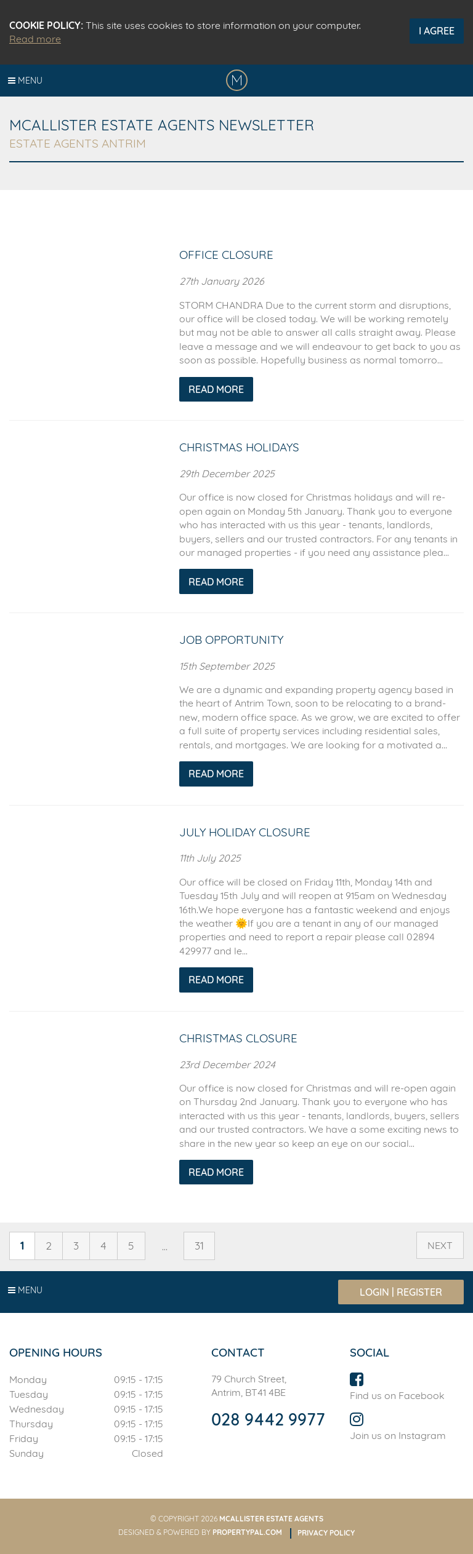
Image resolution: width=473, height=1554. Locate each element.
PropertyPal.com (247, 1532)
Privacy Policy (326, 1532)
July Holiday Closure (244, 832)
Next (440, 1245)
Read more (35, 39)
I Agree (437, 31)
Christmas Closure (238, 1038)
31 (199, 1245)
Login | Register (401, 1292)
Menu (25, 80)
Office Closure (226, 254)
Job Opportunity (231, 639)
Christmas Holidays (239, 447)
